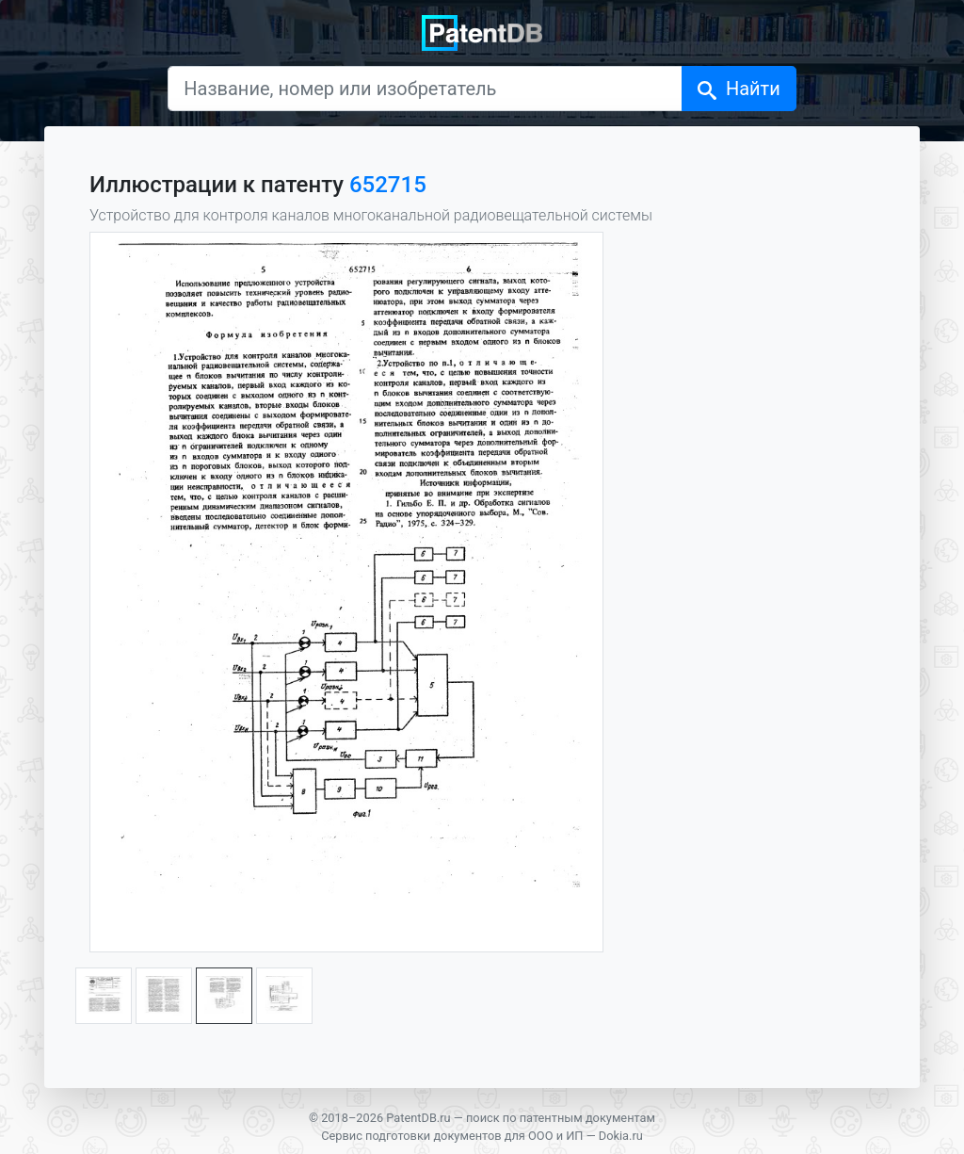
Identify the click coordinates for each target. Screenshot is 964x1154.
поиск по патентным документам (560, 1118)
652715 (387, 184)
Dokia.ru (621, 1136)
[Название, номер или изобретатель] (425, 88)
